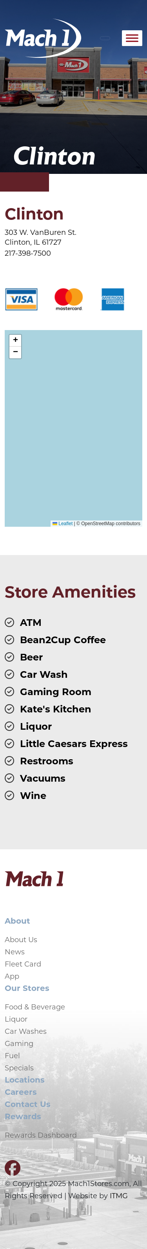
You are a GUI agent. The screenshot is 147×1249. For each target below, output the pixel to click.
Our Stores (27, 987)
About (17, 920)
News (15, 951)
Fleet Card (23, 964)
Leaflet (63, 523)
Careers (21, 1091)
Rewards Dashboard (41, 1135)
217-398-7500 (28, 253)
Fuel (12, 1055)
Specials (19, 1067)
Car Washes (26, 1031)
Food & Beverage (35, 1006)
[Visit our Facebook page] (12, 1171)
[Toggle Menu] (132, 38)
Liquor (16, 1019)
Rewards (23, 1116)
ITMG (119, 1195)
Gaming (19, 1043)
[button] (15, 341)
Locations (25, 1079)
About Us (21, 939)
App (12, 976)
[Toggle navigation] (105, 38)
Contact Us (28, 1103)
